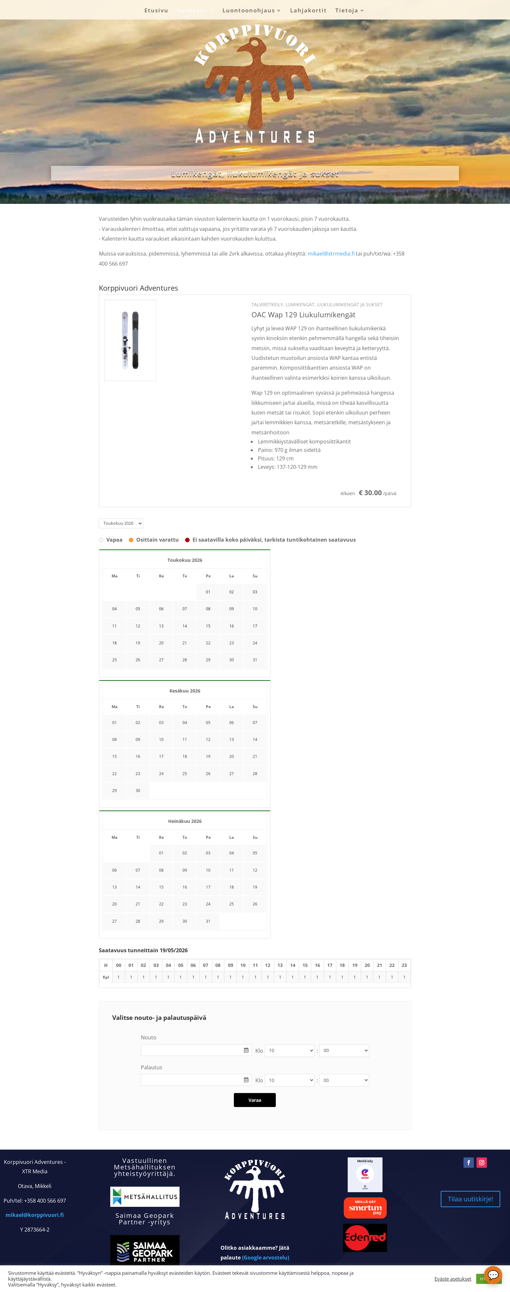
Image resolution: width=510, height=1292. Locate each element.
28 (184, 660)
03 (161, 722)
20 (161, 643)
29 (208, 660)
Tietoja (346, 11)
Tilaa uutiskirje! (470, 1198)
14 (255, 739)
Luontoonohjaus (248, 11)
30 (231, 660)
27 (161, 660)
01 (114, 722)
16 (138, 756)
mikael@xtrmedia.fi (331, 253)
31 (255, 660)
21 (184, 643)
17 (161, 756)
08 (114, 739)
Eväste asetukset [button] (453, 1279)
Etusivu (156, 11)
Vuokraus (192, 11)
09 (138, 739)
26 (138, 660)
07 (255, 722)
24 (255, 643)
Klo (259, 1050)
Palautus (151, 1067)
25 (114, 660)
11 (184, 739)
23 (231, 643)
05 (208, 722)
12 (208, 739)
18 (184, 756)
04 (184, 722)
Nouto (148, 1037)
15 (114, 756)
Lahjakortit (308, 11)
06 (231, 722)
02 (138, 722)
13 (231, 739)
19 (138, 643)
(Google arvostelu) (265, 1257)
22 (208, 643)
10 (161, 739)
